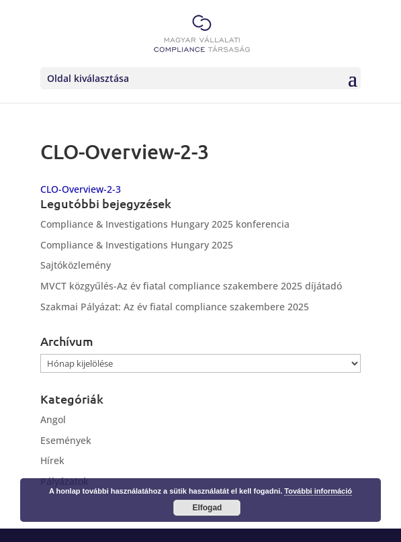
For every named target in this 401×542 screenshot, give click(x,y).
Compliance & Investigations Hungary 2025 (136, 244)
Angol (53, 419)
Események (65, 440)
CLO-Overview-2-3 (80, 189)
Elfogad (207, 507)
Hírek (52, 460)
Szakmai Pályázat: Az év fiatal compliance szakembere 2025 (174, 306)
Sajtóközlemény (75, 265)
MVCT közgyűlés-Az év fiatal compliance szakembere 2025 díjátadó (191, 285)
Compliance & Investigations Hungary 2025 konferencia (164, 224)
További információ (318, 491)
